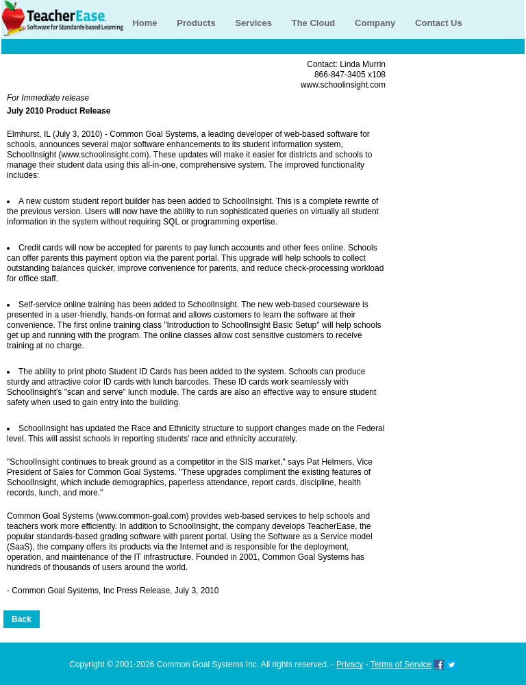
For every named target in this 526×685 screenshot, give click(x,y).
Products (196, 23)
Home (144, 23)
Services (253, 23)
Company (375, 23)
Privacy (349, 664)
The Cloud (314, 23)
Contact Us (438, 23)
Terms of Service (401, 664)
